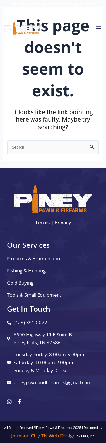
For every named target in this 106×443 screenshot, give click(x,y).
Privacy (63, 222)
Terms (42, 222)
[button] (98, 28)
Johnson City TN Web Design (43, 435)
